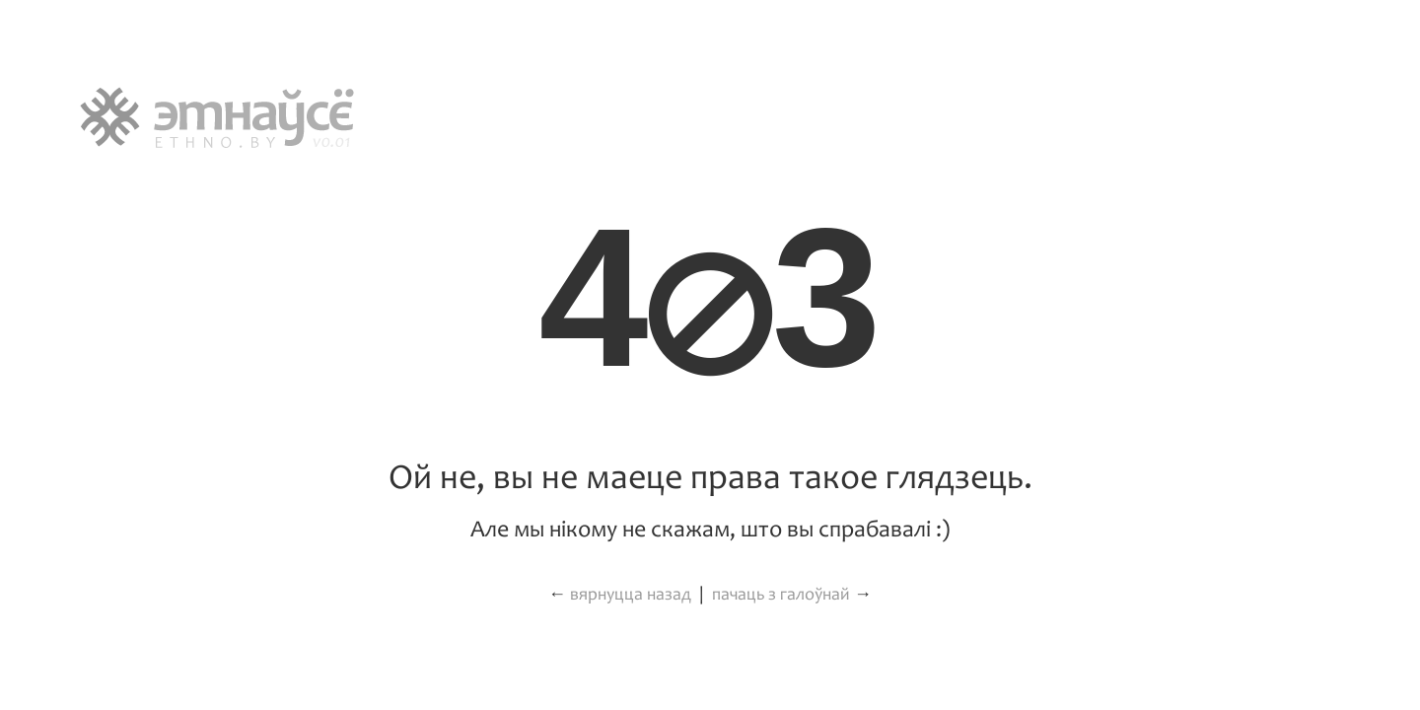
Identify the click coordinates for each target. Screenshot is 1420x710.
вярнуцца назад (630, 594)
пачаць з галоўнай (781, 594)
